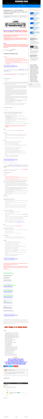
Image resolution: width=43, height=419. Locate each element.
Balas (7, 395)
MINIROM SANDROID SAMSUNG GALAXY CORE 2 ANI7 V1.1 (12, 336)
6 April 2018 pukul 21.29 (22, 392)
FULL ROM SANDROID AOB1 (8, 344)
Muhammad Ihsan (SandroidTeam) (13, 392)
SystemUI (31, 81)
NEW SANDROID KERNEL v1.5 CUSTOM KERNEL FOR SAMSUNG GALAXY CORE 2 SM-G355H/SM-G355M (37, 13)
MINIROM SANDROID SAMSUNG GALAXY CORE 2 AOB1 (12, 337)
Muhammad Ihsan (21, 1)
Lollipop (31, 70)
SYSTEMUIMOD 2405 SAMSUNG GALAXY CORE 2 (11, 349)
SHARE (6, 366)
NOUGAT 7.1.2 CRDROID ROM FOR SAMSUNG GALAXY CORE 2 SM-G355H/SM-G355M (37, 23)
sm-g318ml (35, 77)
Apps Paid (31, 66)
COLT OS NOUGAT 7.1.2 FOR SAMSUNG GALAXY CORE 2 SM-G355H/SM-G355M (37, 18)
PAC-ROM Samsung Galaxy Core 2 (9, 351)
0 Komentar (34, 16)
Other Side (36, 73)
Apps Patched (35, 66)
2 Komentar (34, 21)
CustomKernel (32, 67)
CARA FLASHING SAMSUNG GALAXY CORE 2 (10, 342)
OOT (31, 73)
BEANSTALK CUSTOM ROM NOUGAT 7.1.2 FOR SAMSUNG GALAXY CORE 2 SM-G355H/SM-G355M (37, 32)
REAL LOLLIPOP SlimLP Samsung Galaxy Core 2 (11, 355)
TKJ (34, 81)
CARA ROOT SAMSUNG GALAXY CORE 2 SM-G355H (11, 334)
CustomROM (36, 67)
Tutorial (37, 81)
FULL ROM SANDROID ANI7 (8, 343)
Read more (36, 20)
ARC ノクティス (8, 386)
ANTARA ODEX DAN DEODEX (8, 341)
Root (31, 74)
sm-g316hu (31, 77)
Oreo (33, 73)
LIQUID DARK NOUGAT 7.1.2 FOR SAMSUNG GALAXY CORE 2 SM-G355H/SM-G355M (37, 28)
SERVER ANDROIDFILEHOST (8, 275)
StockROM (35, 80)
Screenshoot (34, 74)
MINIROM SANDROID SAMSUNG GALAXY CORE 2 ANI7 (11, 335)
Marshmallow (35, 70)
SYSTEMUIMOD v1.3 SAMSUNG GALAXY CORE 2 (11, 348)
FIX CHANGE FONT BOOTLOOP (8, 310)
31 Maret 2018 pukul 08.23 (13, 386)
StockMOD (31, 80)
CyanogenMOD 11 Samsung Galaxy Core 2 (10, 350)
